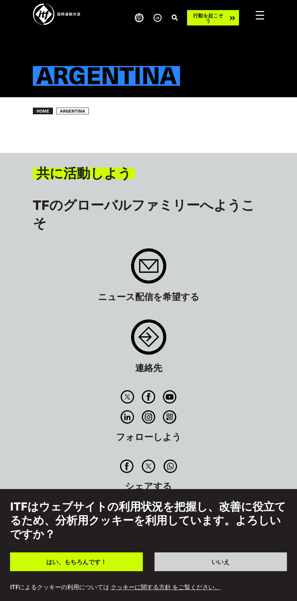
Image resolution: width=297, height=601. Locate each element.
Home (43, 111)
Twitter (127, 397)
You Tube (170, 397)
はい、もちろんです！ (76, 561)
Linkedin (127, 417)
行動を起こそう (208, 18)
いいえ (221, 561)
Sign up (148, 269)
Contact (148, 340)
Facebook (148, 397)
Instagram (148, 417)
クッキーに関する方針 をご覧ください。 (166, 587)
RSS (170, 417)
